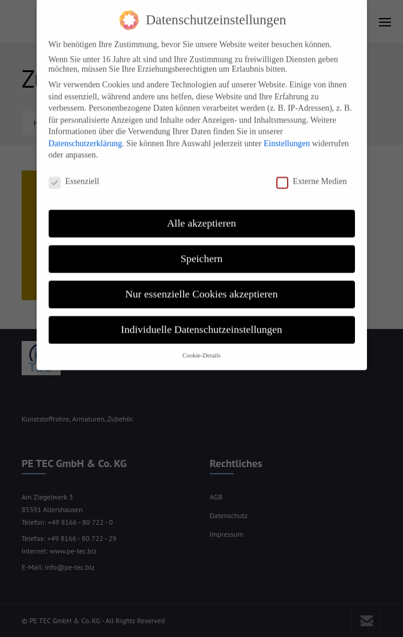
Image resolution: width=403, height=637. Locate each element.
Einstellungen (287, 133)
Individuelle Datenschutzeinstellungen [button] (201, 319)
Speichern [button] (202, 249)
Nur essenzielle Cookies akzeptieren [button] (201, 284)
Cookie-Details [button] (202, 345)
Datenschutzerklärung (86, 133)
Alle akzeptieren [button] (201, 213)
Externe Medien (311, 172)
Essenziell (74, 172)
